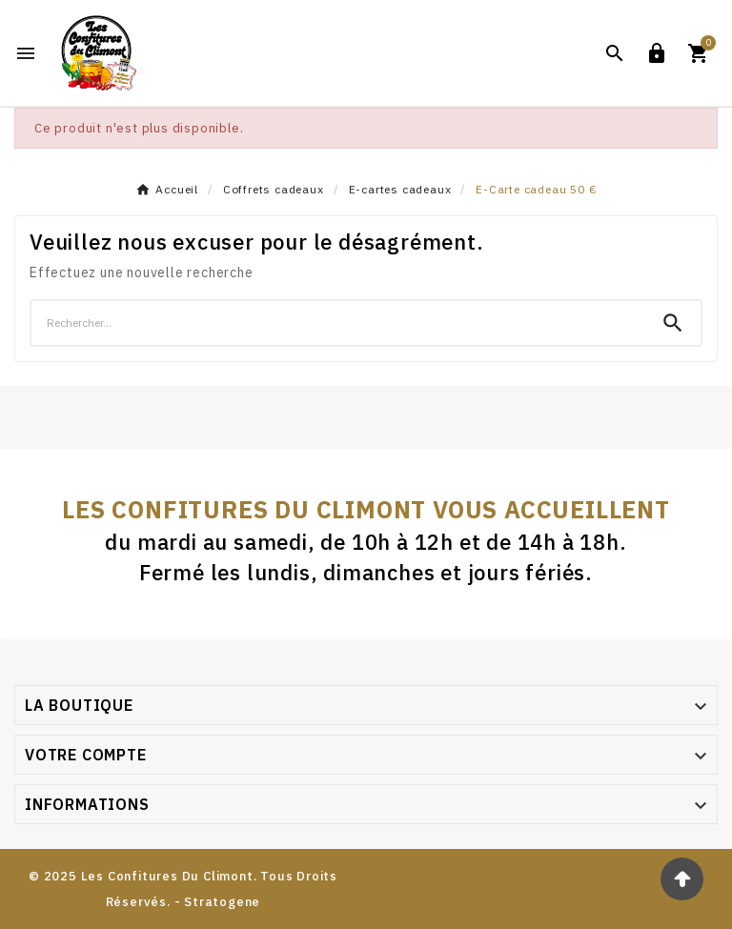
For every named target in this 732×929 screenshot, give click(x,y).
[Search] (673, 323)
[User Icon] (656, 53)
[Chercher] (338, 322)
